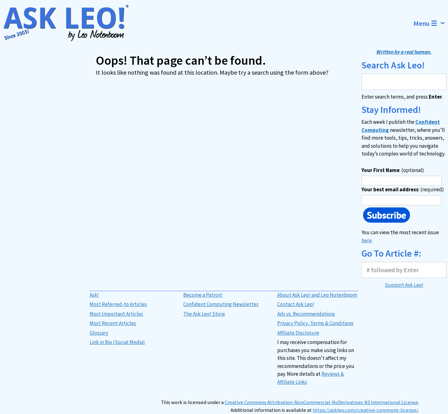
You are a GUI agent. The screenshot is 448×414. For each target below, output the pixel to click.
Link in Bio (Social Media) (117, 342)
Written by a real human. (404, 52)
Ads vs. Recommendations (306, 313)
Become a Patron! (202, 294)
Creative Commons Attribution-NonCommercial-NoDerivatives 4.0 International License (321, 402)
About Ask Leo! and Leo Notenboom (317, 294)
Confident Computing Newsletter (221, 304)
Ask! (94, 294)
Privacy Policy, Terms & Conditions (315, 323)
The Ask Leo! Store (204, 313)
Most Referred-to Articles (118, 304)
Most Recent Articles (113, 323)
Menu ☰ (430, 23)
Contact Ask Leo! (295, 304)
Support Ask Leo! (404, 284)
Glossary (99, 332)
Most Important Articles (116, 313)
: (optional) (393, 170)
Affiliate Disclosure (298, 332)
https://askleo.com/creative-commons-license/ (365, 410)
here (367, 240)
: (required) (403, 189)
